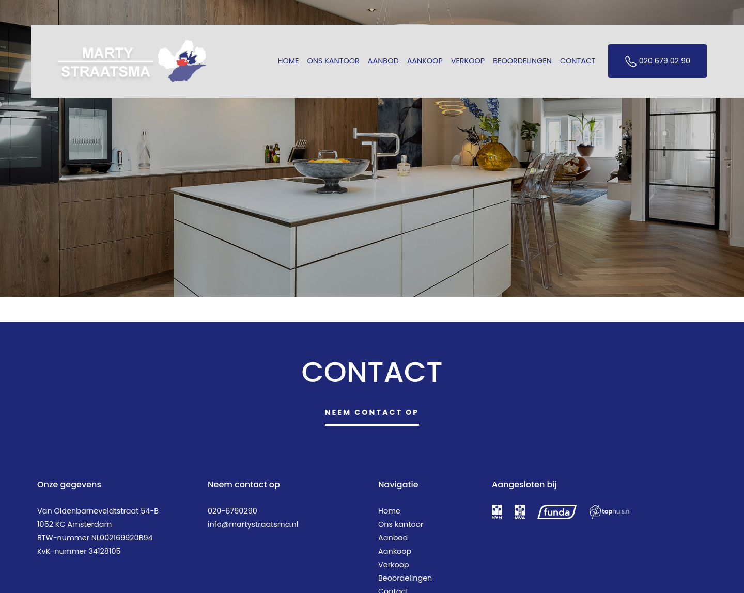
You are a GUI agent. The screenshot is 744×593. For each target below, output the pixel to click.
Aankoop (425, 61)
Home (288, 61)
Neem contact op (372, 412)
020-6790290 (232, 511)
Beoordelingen (522, 61)
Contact (578, 61)
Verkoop (468, 61)
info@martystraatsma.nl (253, 524)
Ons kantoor (333, 61)
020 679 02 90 (657, 61)
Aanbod (383, 61)
